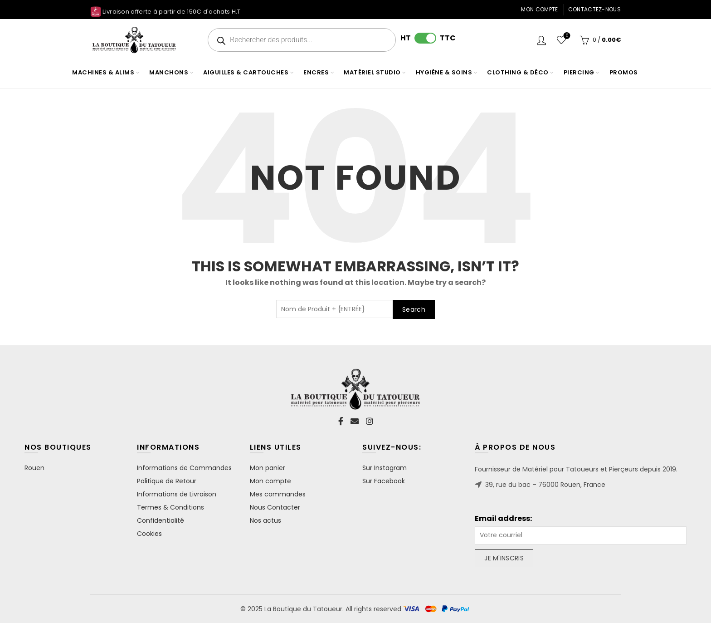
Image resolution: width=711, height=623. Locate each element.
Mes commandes (278, 494)
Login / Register (541, 40)
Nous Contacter (275, 507)
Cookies (149, 533)
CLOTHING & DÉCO (518, 72)
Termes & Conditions (170, 507)
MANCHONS (168, 72)
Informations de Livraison (176, 494)
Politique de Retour (166, 481)
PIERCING (579, 72)
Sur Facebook (383, 481)
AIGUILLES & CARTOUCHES (245, 72)
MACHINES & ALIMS (103, 72)
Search (413, 309)
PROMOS (623, 72)
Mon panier (267, 467)
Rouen (34, 467)
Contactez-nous (594, 9)
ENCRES (316, 72)
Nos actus (265, 520)
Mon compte (539, 9)
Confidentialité (160, 520)
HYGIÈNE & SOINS (444, 72)
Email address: (503, 519)
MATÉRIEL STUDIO (372, 72)
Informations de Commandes (184, 467)
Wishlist (566, 36)
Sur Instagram (384, 467)
